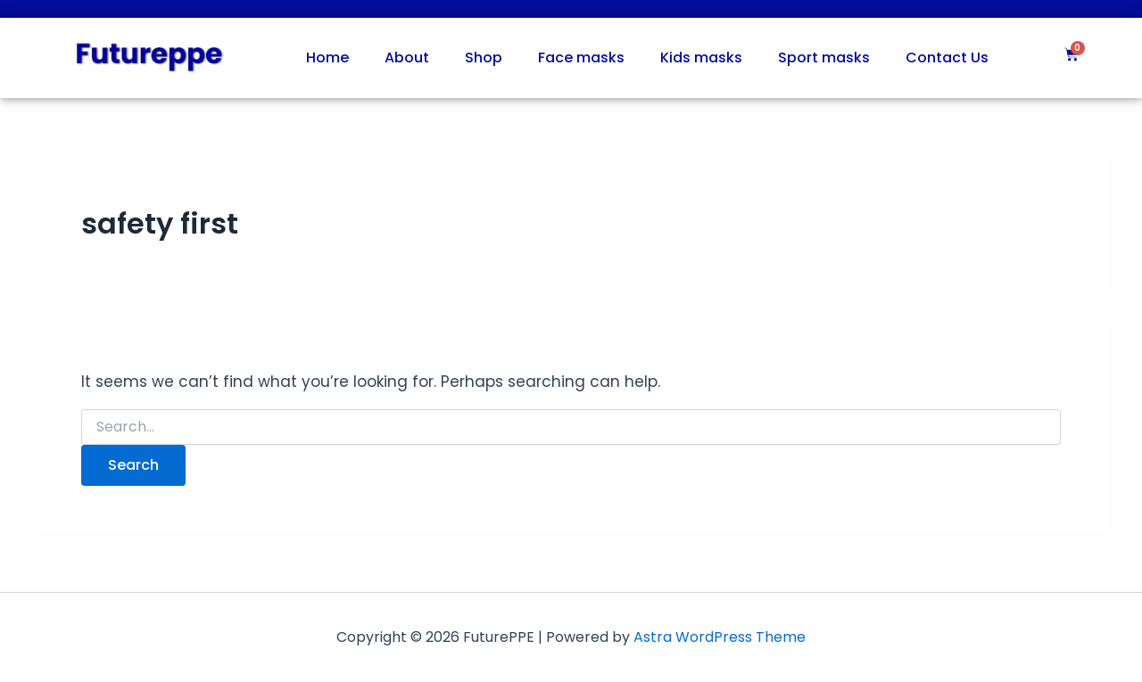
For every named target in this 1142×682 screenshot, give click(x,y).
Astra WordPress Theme (719, 637)
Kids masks (701, 57)
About (407, 57)
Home (327, 57)
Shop (483, 57)
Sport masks (824, 57)
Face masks (581, 57)
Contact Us (947, 57)
